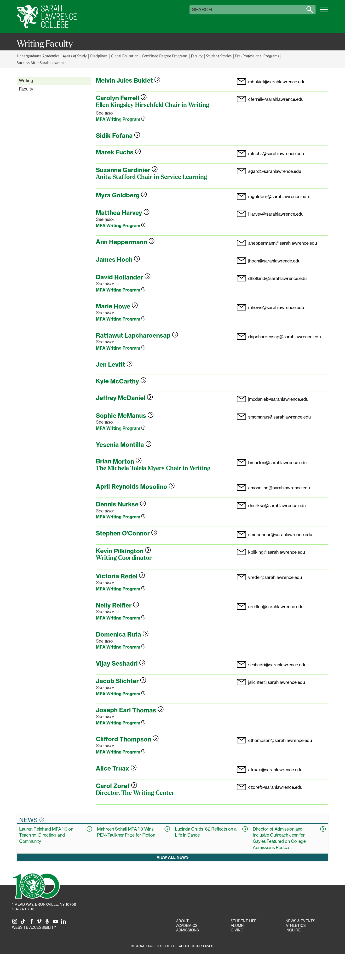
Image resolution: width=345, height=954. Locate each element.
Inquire (293, 930)
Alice (116, 768)
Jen (114, 364)
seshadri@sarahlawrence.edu (277, 665)
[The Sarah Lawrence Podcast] (48, 923)
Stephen (126, 533)
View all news (173, 857)
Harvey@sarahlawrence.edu (276, 214)
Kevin (123, 551)
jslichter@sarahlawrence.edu (276, 682)
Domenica (122, 634)
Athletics (296, 925)
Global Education (124, 56)
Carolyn (121, 98)
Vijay (120, 663)
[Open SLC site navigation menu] (324, 12)
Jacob (121, 681)
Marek (118, 152)
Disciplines (99, 56)
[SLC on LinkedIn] (64, 923)
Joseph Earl (130, 710)
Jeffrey (124, 398)
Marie (117, 306)
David (123, 277)
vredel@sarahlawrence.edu (275, 577)
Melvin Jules (128, 80)
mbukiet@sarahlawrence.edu (276, 82)
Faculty (197, 56)
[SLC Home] (47, 17)
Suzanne (127, 170)
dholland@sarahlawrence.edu (277, 278)
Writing (26, 80)
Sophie (125, 415)
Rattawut (137, 335)
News (31, 819)
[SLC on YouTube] (56, 923)
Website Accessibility (34, 927)
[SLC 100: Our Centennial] (36, 885)
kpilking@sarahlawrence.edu (276, 552)
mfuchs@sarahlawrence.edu (276, 154)
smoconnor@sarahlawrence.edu (280, 535)
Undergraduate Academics (38, 56)
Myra (121, 195)
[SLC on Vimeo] (40, 923)
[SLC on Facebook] (31, 923)
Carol (116, 786)
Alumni (238, 925)
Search (202, 9)
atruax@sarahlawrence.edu (275, 770)
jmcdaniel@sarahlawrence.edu (278, 399)
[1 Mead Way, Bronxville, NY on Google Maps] (44, 904)
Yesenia (123, 445)
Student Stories (219, 56)
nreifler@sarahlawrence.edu (276, 607)
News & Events (300, 921)
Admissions (187, 930)
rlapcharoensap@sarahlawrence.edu (284, 337)
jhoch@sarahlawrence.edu (274, 261)
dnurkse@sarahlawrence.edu (277, 506)
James (118, 259)
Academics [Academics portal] (186, 925)
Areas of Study (74, 56)
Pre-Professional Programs (257, 56)
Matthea (123, 213)
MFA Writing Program (120, 119)
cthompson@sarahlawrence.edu (280, 740)
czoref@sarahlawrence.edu (275, 787)
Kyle (121, 381)
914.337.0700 (23, 909)
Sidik (118, 136)
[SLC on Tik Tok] (23, 923)
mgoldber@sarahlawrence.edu (278, 197)
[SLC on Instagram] (15, 923)
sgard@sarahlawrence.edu (274, 171)
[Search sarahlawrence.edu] (310, 9)
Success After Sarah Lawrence (42, 62)
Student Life (244, 921)
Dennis (121, 504)
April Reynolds (135, 487)
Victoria (120, 576)
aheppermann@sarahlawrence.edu (282, 243)
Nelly (117, 605)
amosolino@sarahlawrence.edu (279, 488)
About (182, 921)
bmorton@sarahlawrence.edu (277, 463)
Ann (125, 242)
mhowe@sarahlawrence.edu (276, 307)
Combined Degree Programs (164, 56)
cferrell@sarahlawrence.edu (276, 99)
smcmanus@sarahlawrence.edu (279, 417)
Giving (237, 930)
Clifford (127, 739)
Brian (119, 461)
